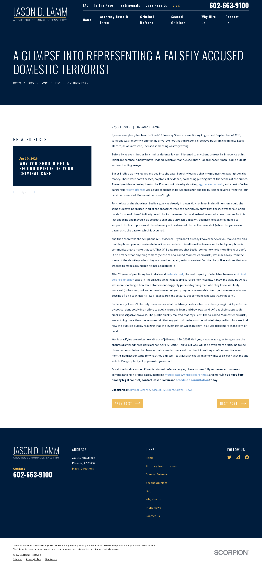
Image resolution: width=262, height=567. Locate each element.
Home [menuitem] (87, 19)
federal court (174, 274)
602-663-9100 (229, 5)
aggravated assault (211, 184)
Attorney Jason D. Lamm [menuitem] (115, 19)
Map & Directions (83, 468)
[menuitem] (17, 559)
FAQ (86, 5)
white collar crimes (195, 375)
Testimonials (129, 5)
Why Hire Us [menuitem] (208, 19)
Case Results (156, 5)
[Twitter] (229, 457)
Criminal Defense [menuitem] (147, 19)
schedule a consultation (192, 380)
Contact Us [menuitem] (232, 19)
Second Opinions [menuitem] (178, 19)
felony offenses (135, 190)
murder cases (173, 375)
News (188, 390)
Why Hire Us (153, 499)
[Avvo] (238, 457)
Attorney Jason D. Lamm (161, 466)
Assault (156, 390)
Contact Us (153, 516)
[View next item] (32, 260)
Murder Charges (173, 390)
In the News (104, 5)
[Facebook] (247, 457)
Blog (176, 5)
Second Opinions (156, 483)
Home (149, 458)
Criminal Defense (139, 390)
